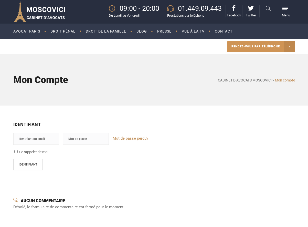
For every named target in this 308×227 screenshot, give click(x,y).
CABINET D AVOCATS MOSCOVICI (245, 80)
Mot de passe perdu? (130, 138)
